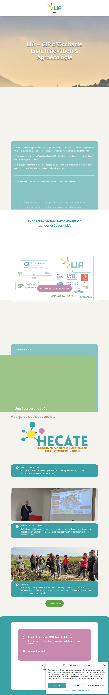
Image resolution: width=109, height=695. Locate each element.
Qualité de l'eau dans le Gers (35, 526)
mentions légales (83, 691)
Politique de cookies (70, 691)
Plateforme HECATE (30, 467)
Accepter (57, 685)
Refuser (76, 685)
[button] (104, 665)
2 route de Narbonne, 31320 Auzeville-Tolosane (50, 637)
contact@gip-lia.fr (37, 651)
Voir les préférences (96, 685)
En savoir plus (54, 603)
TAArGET (25, 584)
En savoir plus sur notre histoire (54, 288)
